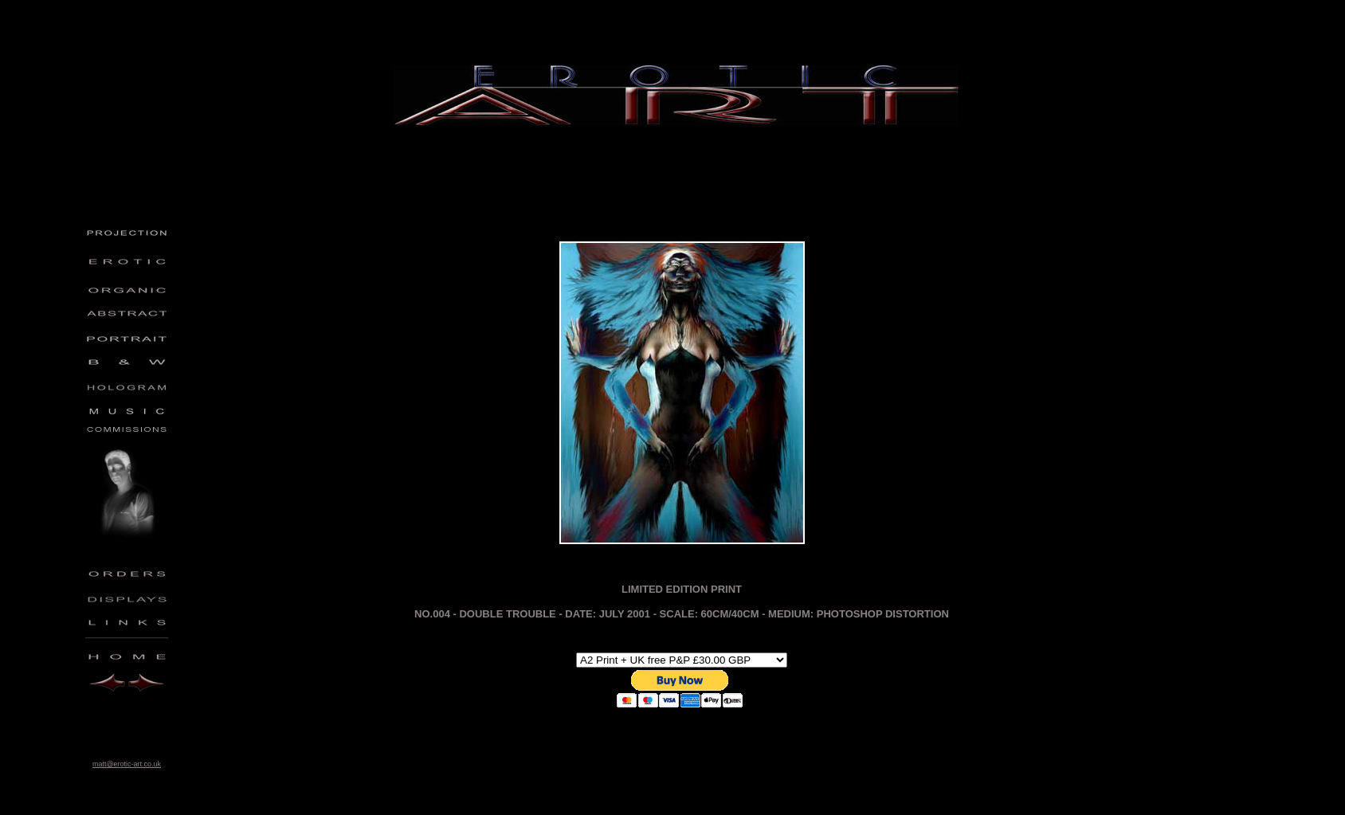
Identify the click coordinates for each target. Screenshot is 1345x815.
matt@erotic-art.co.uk (126, 764)
